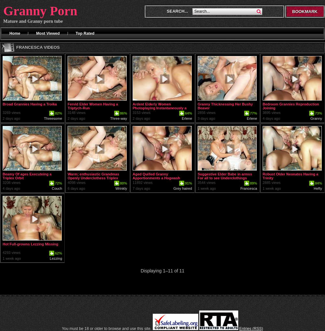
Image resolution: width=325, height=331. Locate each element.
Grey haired (183, 188)
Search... (177, 11)
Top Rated (85, 33)
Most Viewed (47, 33)
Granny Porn (40, 11)
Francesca (248, 188)
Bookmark (305, 11)
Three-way (118, 118)
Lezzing (56, 258)
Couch (57, 188)
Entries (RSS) (251, 328)
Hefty (318, 188)
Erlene (187, 118)
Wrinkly (121, 188)
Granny (316, 118)
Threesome (53, 118)
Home (14, 33)
